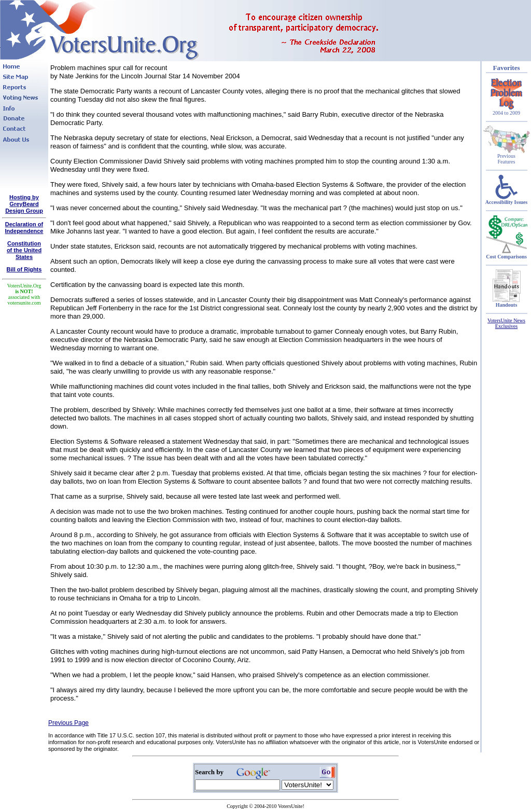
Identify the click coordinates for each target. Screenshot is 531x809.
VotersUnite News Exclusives (506, 323)
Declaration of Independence (24, 227)
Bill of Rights (24, 269)
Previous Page (68, 722)
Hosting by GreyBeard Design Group (24, 204)
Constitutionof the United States (24, 250)
